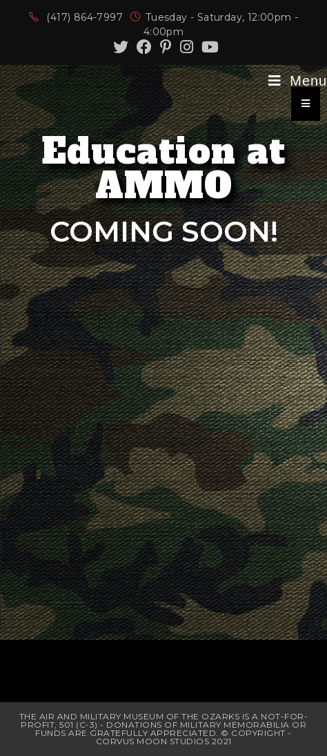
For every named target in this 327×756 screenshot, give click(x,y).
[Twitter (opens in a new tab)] (120, 47)
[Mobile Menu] (297, 81)
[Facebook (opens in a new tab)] (144, 47)
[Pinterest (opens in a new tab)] (166, 47)
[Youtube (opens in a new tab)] (208, 47)
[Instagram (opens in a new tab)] (186, 47)
